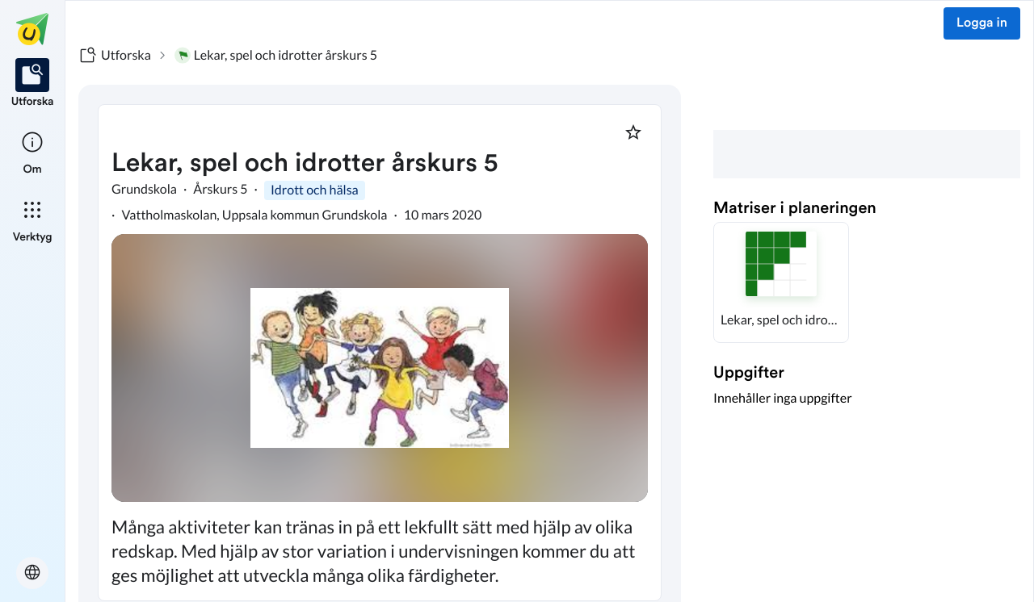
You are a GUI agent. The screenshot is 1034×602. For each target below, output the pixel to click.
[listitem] (32, 84)
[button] (781, 282)
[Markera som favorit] (633, 132)
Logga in (981, 23)
